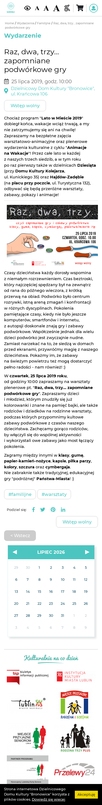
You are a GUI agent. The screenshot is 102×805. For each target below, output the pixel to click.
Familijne (44, 23)
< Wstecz (20, 535)
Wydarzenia (26, 23)
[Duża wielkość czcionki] (56, 8)
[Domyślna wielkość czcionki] (37, 8)
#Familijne (20, 494)
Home (10, 23)
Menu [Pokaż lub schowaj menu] (11, 8)
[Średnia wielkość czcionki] (46, 8)
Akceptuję (86, 794)
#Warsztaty (54, 494)
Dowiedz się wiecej (48, 799)
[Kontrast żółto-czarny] (27, 8)
